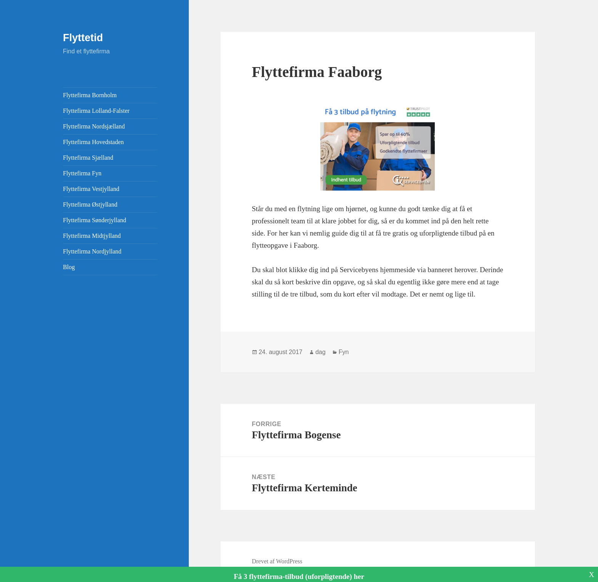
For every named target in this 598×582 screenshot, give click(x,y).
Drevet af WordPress (277, 561)
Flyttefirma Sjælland (88, 157)
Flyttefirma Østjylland (90, 204)
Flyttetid (83, 37)
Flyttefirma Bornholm (90, 95)
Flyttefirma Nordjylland (92, 251)
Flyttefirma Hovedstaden (93, 142)
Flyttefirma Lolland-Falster (96, 110)
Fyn (344, 352)
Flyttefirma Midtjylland (92, 235)
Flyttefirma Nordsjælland (94, 126)
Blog (69, 267)
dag (320, 352)
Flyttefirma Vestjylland (91, 189)
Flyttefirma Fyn (82, 173)
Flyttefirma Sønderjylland (94, 220)
